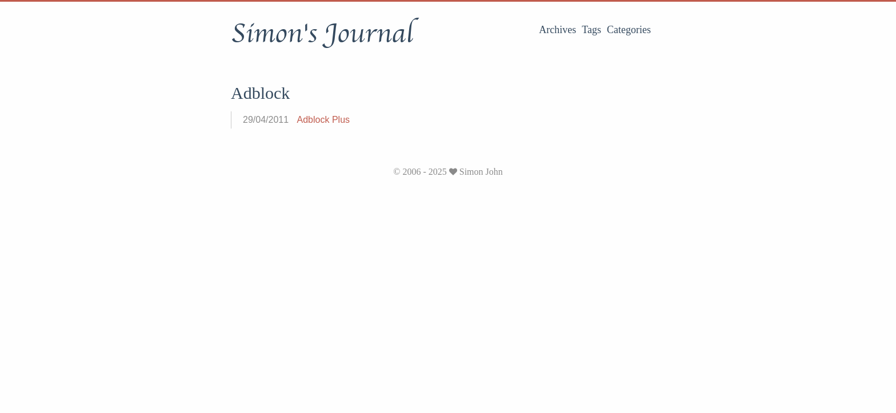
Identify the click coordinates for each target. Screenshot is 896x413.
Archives (557, 29)
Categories (629, 29)
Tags (591, 29)
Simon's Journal (322, 33)
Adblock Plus (323, 120)
